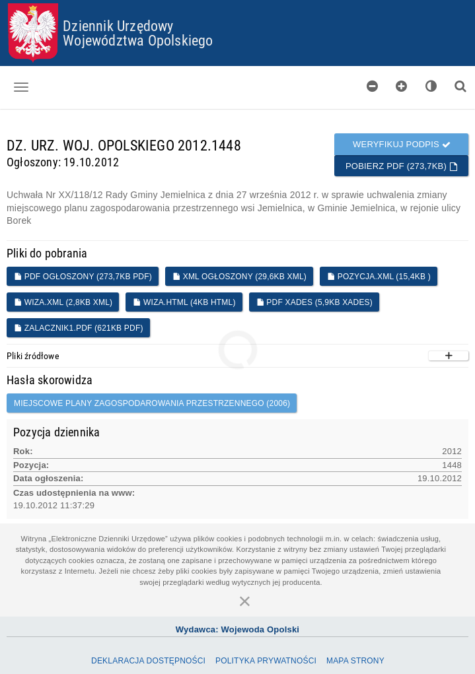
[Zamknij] (245, 601)
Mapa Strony (355, 660)
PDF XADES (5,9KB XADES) (314, 302)
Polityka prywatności (265, 660)
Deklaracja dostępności (148, 660)
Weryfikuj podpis (402, 144)
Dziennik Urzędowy (118, 25)
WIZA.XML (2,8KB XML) (63, 302)
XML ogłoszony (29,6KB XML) (239, 276)
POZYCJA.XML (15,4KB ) (379, 276)
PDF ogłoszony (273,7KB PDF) (83, 276)
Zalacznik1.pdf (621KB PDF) (78, 328)
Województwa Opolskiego (138, 40)
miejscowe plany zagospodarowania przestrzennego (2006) (152, 403)
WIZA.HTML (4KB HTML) (184, 302)
